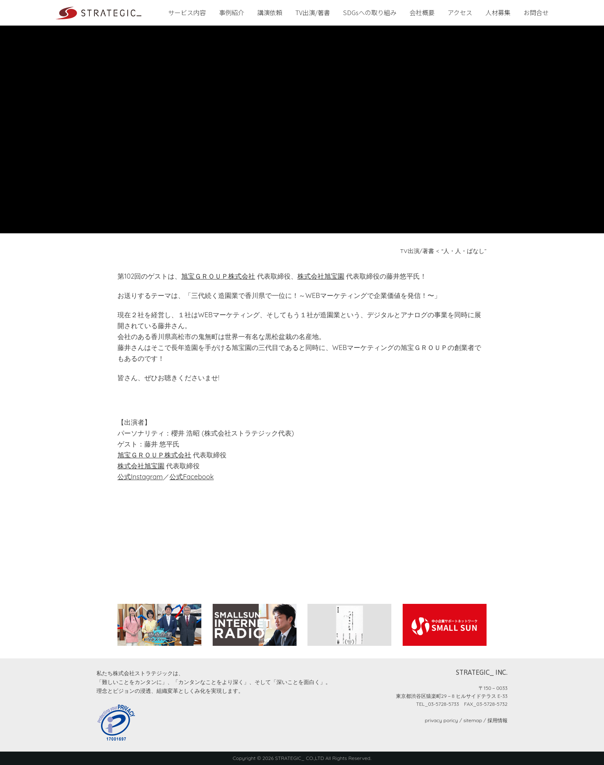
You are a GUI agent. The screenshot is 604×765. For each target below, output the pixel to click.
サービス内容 (187, 12)
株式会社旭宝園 (320, 276)
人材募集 (497, 12)
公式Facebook (191, 477)
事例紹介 (231, 12)
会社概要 (422, 12)
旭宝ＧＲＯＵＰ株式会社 (218, 276)
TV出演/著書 (312, 12)
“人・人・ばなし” (464, 251)
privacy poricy (441, 720)
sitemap (472, 720)
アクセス (460, 12)
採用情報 (497, 720)
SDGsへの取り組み (369, 12)
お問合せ (536, 12)
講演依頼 (269, 12)
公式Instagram (140, 477)
